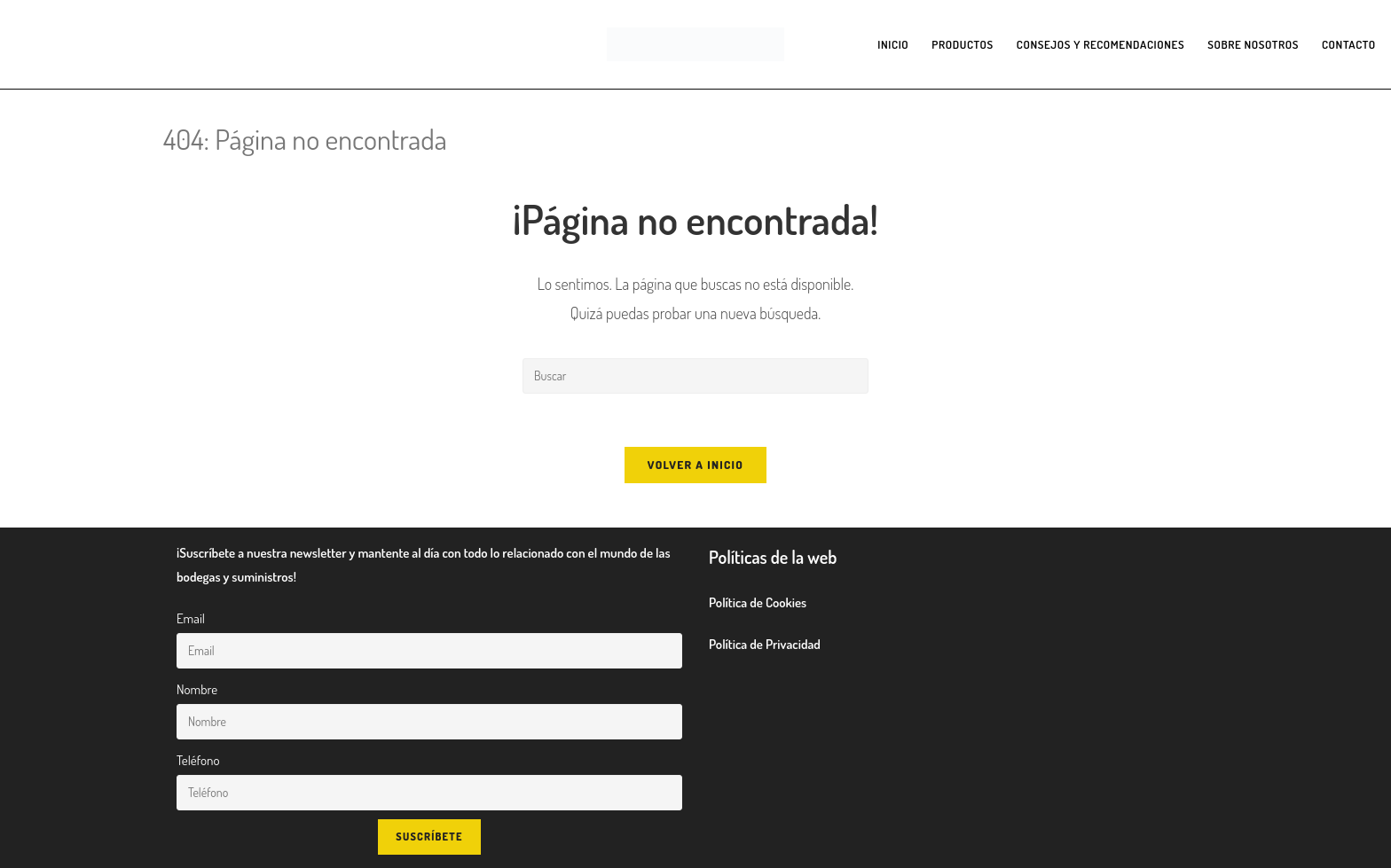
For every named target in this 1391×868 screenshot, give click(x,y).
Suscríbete (429, 836)
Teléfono (198, 760)
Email (191, 618)
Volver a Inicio (695, 464)
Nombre (197, 689)
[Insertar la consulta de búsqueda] (695, 376)
